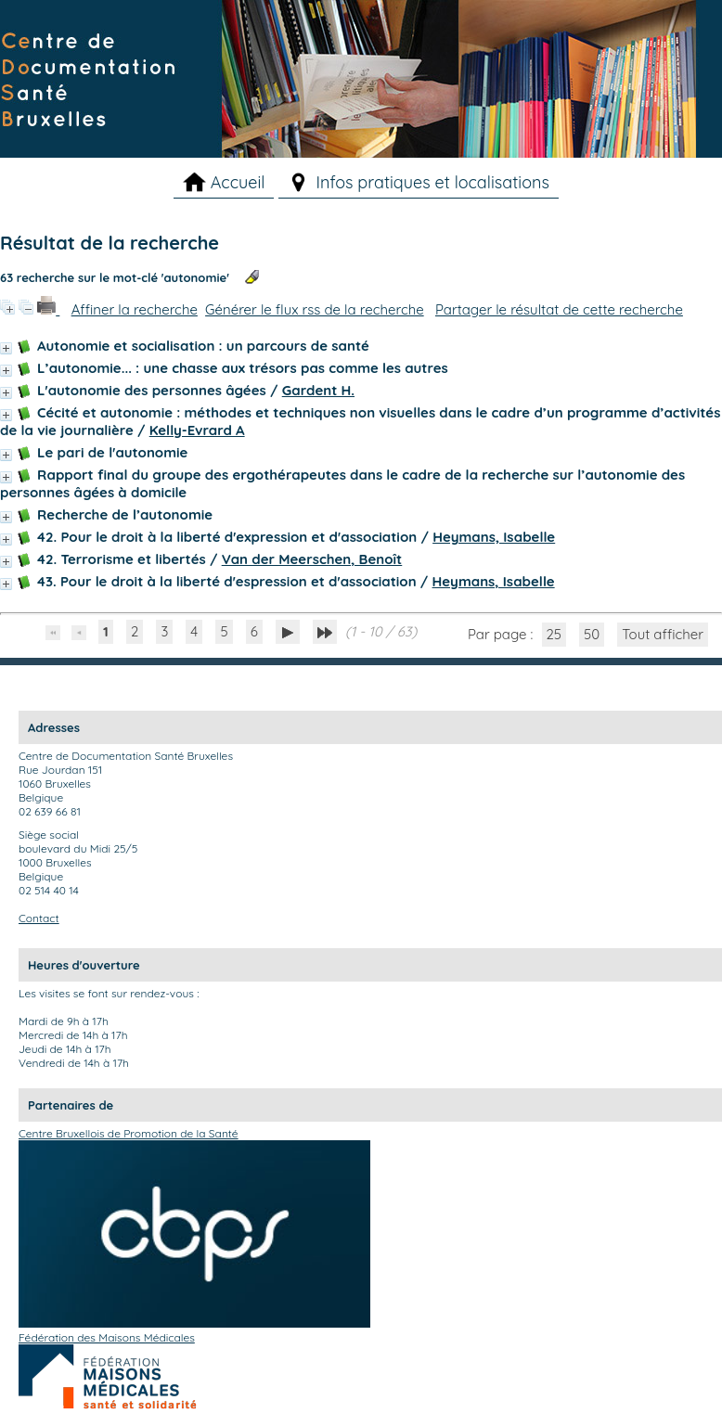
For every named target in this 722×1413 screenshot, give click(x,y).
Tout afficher (662, 634)
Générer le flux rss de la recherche (314, 309)
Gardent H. (318, 390)
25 (554, 634)
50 (592, 634)
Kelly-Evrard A (197, 430)
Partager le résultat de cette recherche (559, 309)
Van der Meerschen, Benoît (312, 559)
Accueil (238, 182)
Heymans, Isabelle (493, 537)
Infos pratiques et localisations (432, 182)
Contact (39, 918)
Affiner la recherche (134, 309)
